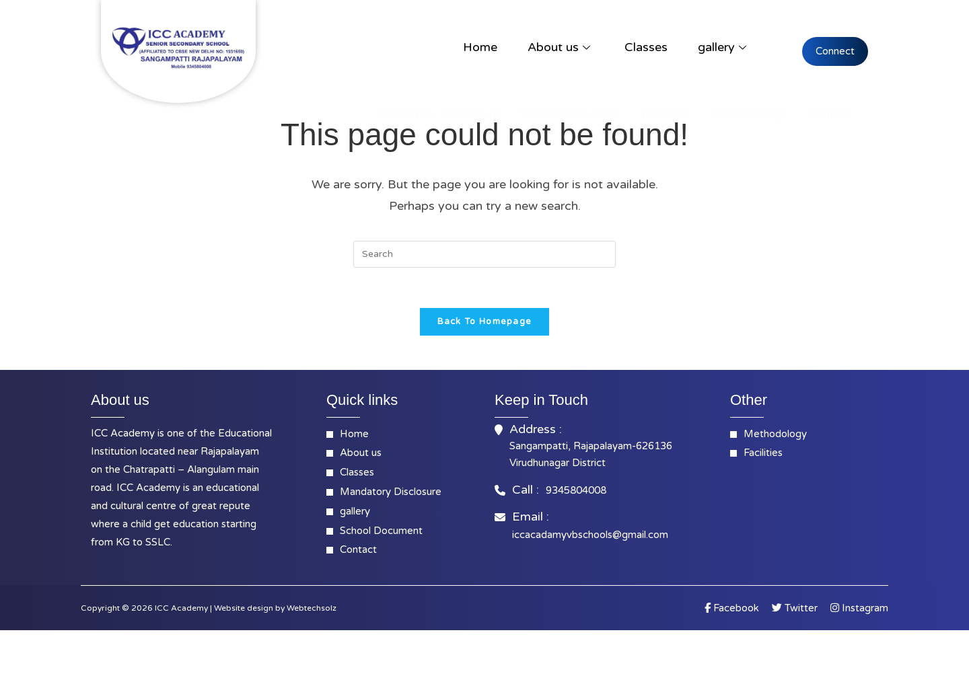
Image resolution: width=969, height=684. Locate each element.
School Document (570, 113)
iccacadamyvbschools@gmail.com (590, 535)
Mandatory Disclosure (437, 113)
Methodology (748, 113)
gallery (722, 47)
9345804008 (576, 490)
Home (480, 47)
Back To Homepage (484, 322)
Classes (646, 47)
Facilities (665, 113)
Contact (830, 113)
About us (559, 47)
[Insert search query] (484, 254)
